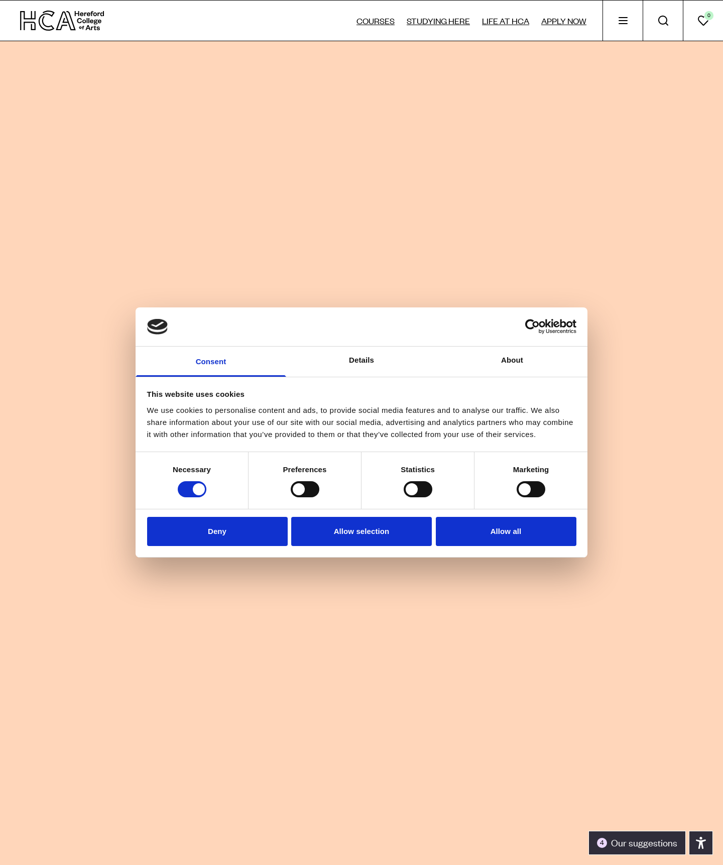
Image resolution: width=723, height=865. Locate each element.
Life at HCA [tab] (505, 20)
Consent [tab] (211, 361)
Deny (217, 531)
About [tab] (512, 360)
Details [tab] (361, 360)
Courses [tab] (375, 20)
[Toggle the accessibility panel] (637, 843)
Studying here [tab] (438, 20)
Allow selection (362, 531)
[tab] (622, 21)
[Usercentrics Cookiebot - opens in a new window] (532, 326)
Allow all (506, 531)
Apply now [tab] (563, 20)
